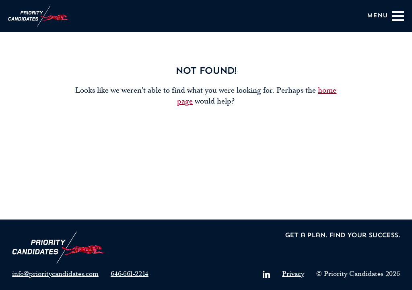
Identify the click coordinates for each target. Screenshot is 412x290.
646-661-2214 (129, 273)
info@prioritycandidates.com (55, 273)
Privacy (293, 273)
